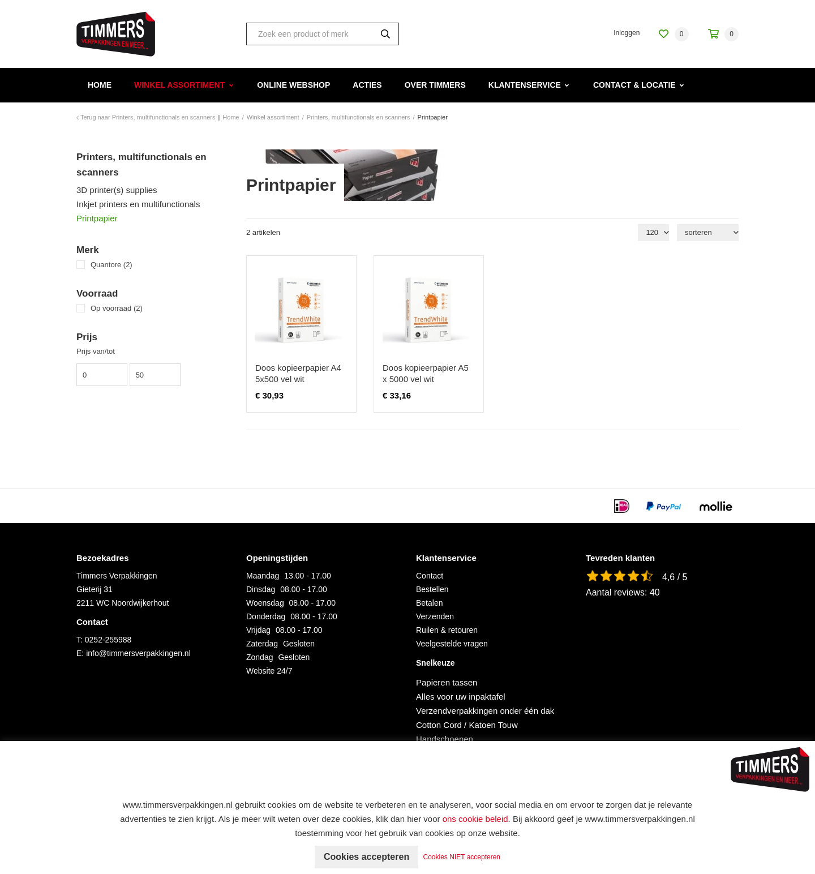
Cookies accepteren (366, 857)
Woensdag (265, 602)
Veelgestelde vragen (452, 643)
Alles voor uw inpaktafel (460, 696)
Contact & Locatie (634, 84)
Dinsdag (260, 589)
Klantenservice (524, 84)
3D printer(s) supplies (116, 190)
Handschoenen (444, 739)
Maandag (262, 575)
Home (99, 84)
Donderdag (265, 616)
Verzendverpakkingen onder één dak (485, 711)
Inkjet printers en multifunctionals (138, 204)
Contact (429, 575)
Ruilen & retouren (447, 630)
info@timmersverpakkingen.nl (138, 653)
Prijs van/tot (95, 351)
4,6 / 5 (674, 577)
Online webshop (293, 84)
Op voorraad (117, 308)
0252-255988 (108, 639)
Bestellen (432, 589)
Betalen (429, 602)
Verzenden (435, 616)
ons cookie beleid (475, 819)
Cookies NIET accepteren (462, 857)
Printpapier (97, 218)
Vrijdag (258, 630)
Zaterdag (262, 643)
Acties (367, 84)
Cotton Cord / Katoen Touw (467, 725)
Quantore (111, 264)
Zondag (259, 657)
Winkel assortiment (179, 84)
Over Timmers (435, 84)
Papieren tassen (446, 682)
